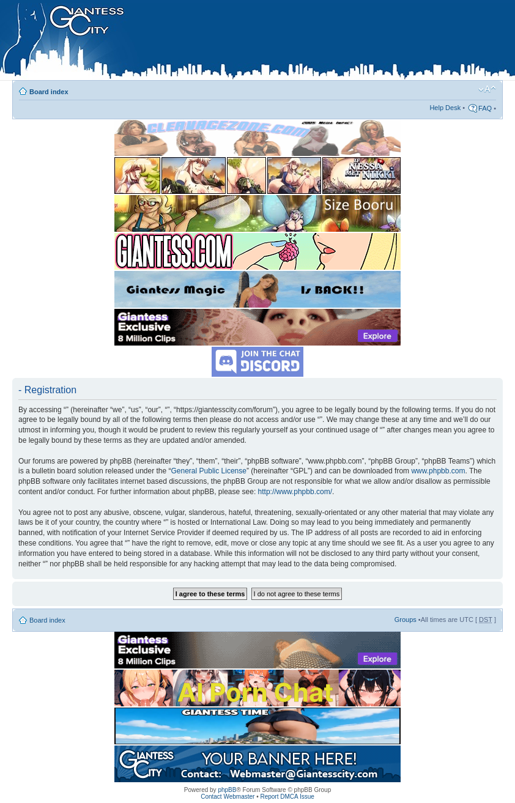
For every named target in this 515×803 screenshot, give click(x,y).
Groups (406, 619)
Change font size (487, 89)
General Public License (208, 471)
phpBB (227, 789)
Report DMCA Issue (287, 796)
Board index (49, 91)
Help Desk (445, 107)
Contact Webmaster (227, 796)
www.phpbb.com (438, 471)
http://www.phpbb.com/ (295, 491)
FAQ (485, 108)
